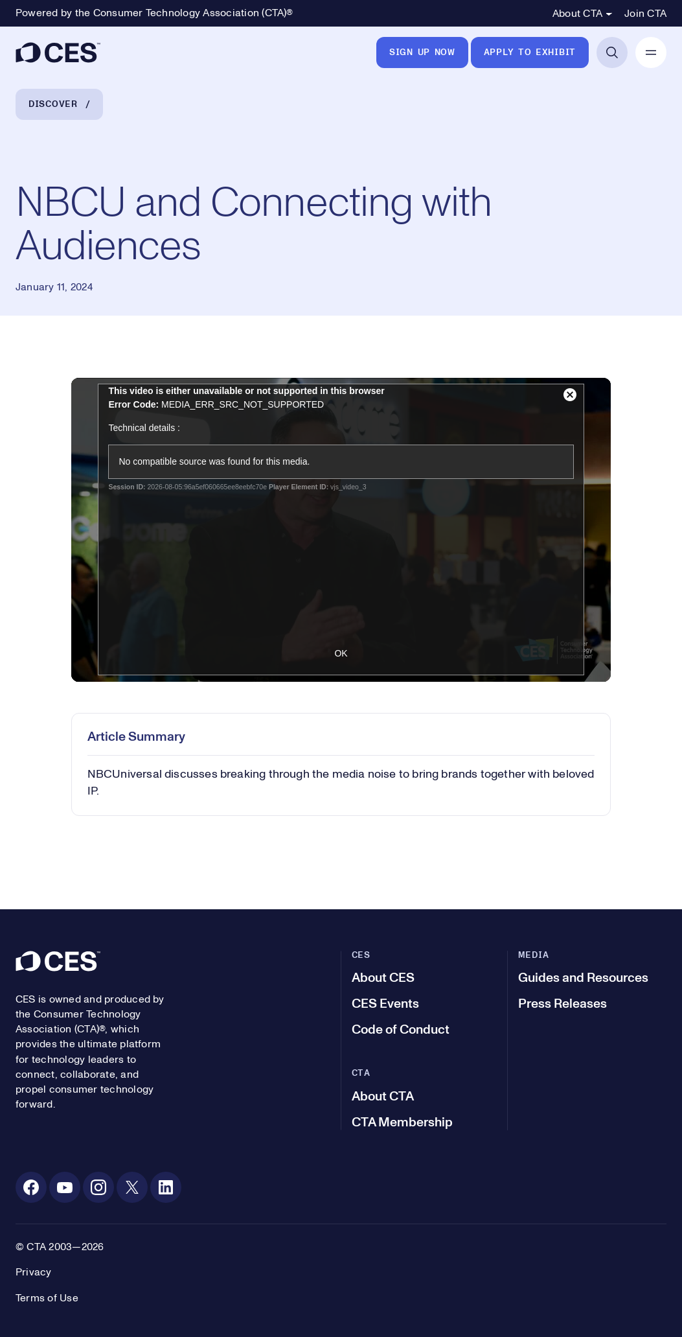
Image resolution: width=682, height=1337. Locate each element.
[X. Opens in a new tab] (132, 1187)
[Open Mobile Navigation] (650, 52)
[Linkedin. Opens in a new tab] (165, 1187)
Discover (53, 104)
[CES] (58, 52)
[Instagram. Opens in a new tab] (98, 1187)
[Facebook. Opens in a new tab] (31, 1187)
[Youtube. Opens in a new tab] (64, 1187)
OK (340, 653)
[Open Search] (612, 52)
